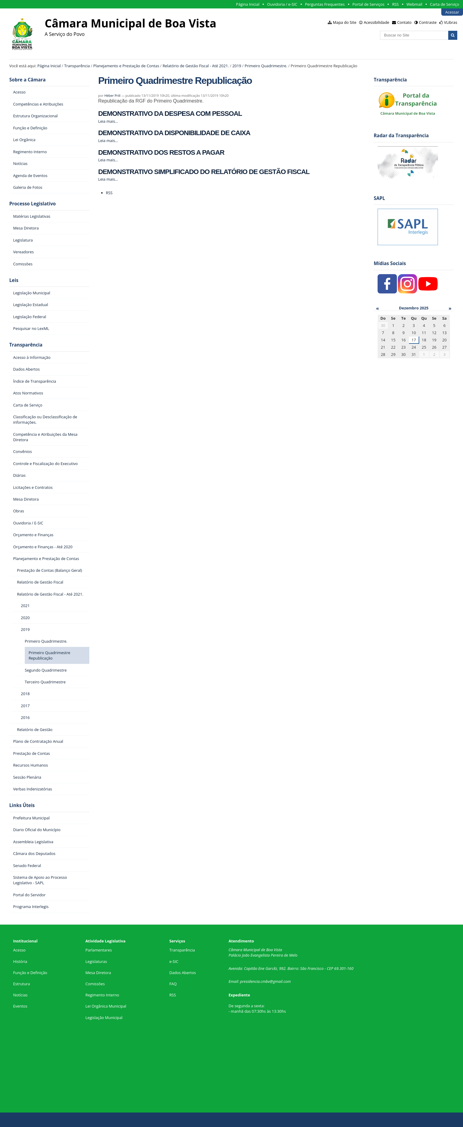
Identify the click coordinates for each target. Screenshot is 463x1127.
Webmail (414, 4)
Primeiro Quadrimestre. (265, 65)
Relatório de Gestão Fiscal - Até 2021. (196, 65)
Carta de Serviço (444, 4)
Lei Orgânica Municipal (105, 1006)
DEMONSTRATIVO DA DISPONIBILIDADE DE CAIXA (174, 133)
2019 (236, 65)
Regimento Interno (102, 995)
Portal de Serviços (368, 4)
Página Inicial (248, 4)
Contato (404, 22)
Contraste (427, 22)
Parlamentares (98, 950)
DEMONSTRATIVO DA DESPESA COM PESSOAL (170, 113)
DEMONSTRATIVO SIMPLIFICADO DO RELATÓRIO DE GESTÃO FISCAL (203, 172)
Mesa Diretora (98, 972)
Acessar (452, 12)
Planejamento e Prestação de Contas (126, 65)
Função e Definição (30, 972)
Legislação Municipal (104, 1017)
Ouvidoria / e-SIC (282, 4)
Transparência (77, 65)
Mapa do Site (344, 22)
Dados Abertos (182, 972)
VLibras (450, 22)
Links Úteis (22, 805)
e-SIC (173, 961)
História (20, 961)
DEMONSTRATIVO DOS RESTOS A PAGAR (161, 152)
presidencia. (250, 981)
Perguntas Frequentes (324, 4)
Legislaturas (96, 961)
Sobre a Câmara (27, 80)
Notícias (20, 995)
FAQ (173, 983)
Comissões (95, 983)
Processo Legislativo (32, 204)
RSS (395, 4)
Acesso (19, 950)
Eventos (20, 1006)
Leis (13, 280)
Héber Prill (112, 95)
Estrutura (21, 983)
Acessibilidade (376, 22)
